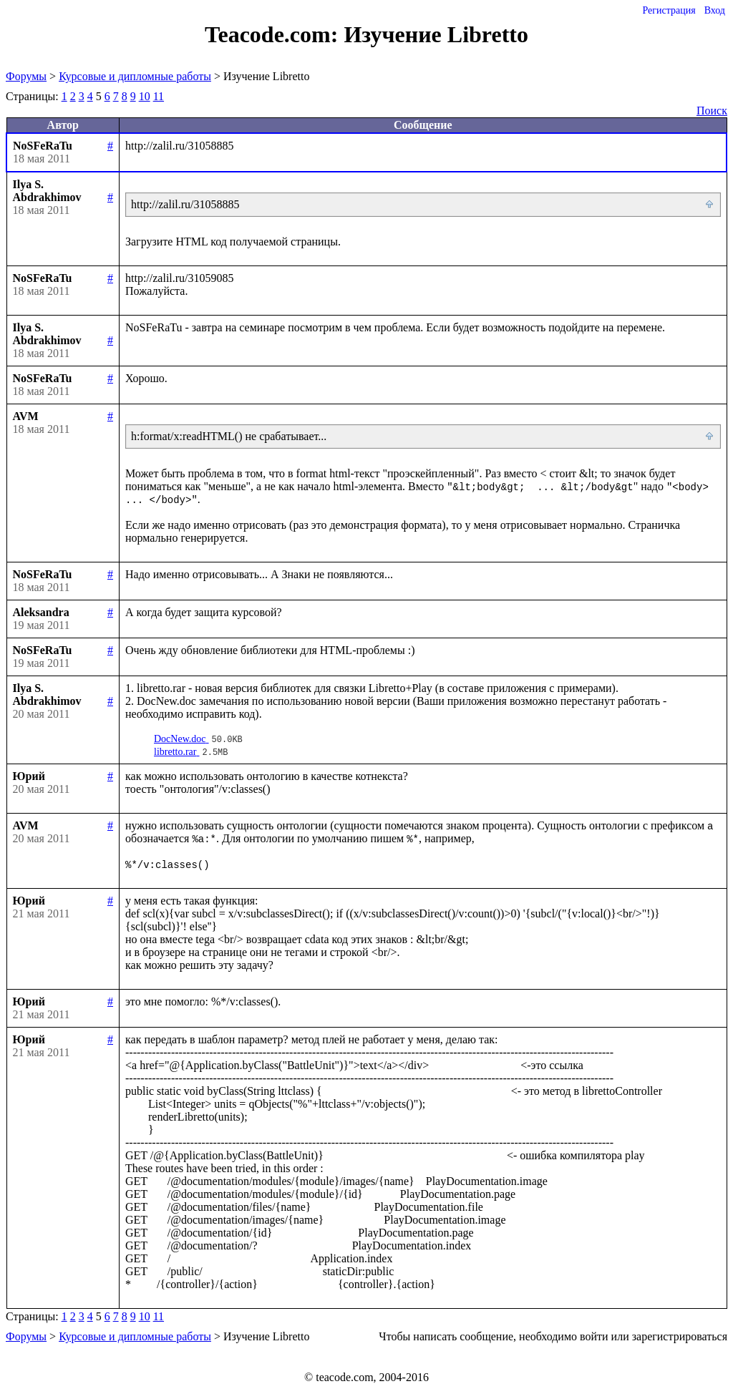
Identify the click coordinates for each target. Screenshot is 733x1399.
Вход (714, 10)
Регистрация (668, 10)
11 (158, 96)
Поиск (711, 110)
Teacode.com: (274, 34)
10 (144, 96)
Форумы (26, 76)
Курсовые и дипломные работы (135, 76)
